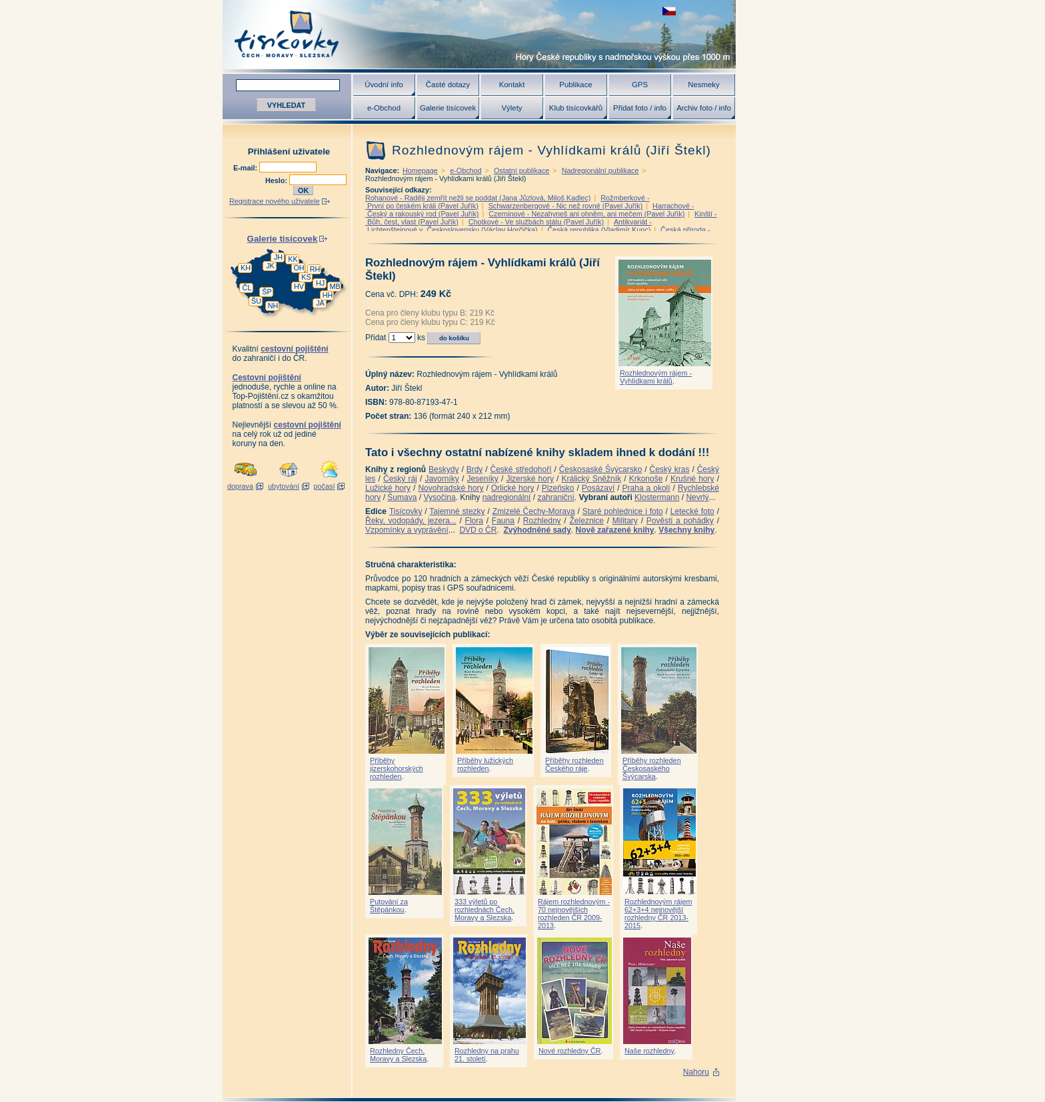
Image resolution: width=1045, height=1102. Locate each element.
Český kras (670, 469)
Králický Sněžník (592, 478)
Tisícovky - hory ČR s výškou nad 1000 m (479, 34)
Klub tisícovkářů (575, 108)
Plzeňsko (558, 488)
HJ (320, 283)
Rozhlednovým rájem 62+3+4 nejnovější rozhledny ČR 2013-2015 (658, 914)
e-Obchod (384, 108)
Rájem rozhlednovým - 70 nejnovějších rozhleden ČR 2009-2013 (574, 914)
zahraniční (555, 497)
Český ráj (400, 478)
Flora (474, 520)
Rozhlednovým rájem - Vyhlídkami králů (656, 377)
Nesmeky (703, 85)
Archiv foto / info (703, 108)
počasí (324, 486)
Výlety (511, 108)
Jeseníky (482, 478)
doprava (240, 486)
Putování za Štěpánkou (389, 906)
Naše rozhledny (649, 1051)
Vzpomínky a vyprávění (407, 530)
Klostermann (656, 497)
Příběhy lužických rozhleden (485, 764)
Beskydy (444, 469)
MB (334, 286)
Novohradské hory (450, 488)
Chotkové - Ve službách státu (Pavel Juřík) (536, 222)
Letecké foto (692, 511)
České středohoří (521, 469)
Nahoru (696, 1072)
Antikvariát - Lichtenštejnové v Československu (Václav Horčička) (508, 226)
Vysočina (439, 497)
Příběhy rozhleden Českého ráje (574, 764)
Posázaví (598, 488)
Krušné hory (692, 478)
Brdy (475, 469)
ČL (247, 288)
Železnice (587, 520)
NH (273, 306)
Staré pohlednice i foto (622, 511)
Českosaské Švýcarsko (600, 469)
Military (625, 520)
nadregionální (507, 497)
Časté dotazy (448, 85)
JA (320, 303)
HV (299, 286)
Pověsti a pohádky (680, 520)
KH (246, 268)
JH (278, 257)
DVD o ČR (478, 530)
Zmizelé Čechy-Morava (534, 511)
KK (292, 259)
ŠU (256, 301)
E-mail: (246, 168)
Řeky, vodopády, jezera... (411, 520)
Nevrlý (697, 497)
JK (270, 266)
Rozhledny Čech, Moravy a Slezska (398, 1055)
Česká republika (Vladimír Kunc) (598, 230)
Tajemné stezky (457, 511)
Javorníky (442, 478)
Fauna (503, 520)
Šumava (402, 497)
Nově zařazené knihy (614, 530)
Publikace (575, 85)
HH (328, 295)
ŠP (266, 292)
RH (315, 269)
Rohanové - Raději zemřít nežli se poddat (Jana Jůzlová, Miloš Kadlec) (477, 198)
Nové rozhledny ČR (569, 1051)
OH (298, 268)
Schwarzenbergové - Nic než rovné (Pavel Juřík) (566, 206)
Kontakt (512, 85)
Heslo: (277, 180)
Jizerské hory (530, 478)
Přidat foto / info (639, 108)
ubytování (283, 486)
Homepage (420, 170)
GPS (640, 85)
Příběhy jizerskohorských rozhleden (396, 768)
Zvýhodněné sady (536, 530)
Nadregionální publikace (600, 170)
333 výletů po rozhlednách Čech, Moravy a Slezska (485, 910)
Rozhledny (542, 520)
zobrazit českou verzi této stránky (669, 11)
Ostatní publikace (521, 170)
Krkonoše (646, 478)
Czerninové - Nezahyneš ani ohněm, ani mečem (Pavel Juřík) (586, 214)
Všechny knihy (686, 530)
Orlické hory (512, 488)
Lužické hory (388, 488)
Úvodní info (384, 85)
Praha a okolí (646, 488)
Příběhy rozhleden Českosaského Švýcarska (651, 768)
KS (306, 277)
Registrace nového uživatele (274, 201)
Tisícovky (406, 511)
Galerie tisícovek (448, 108)
